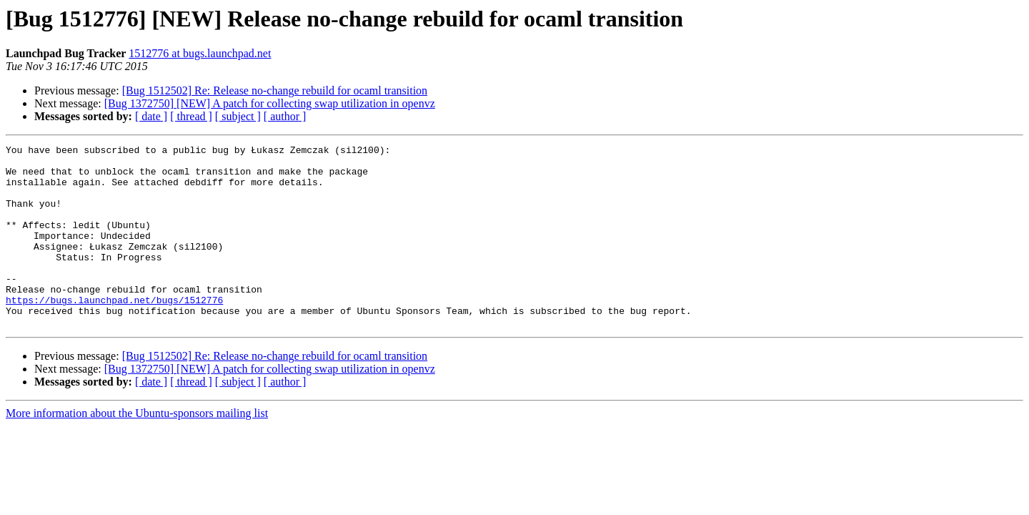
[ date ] (151, 116)
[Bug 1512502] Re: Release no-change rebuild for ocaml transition (274, 90)
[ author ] (285, 116)
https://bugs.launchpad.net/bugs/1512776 (114, 331)
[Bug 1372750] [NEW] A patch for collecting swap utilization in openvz (269, 103)
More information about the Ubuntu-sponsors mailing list (137, 449)
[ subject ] (238, 116)
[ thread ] (191, 116)
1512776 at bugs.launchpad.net (200, 53)
